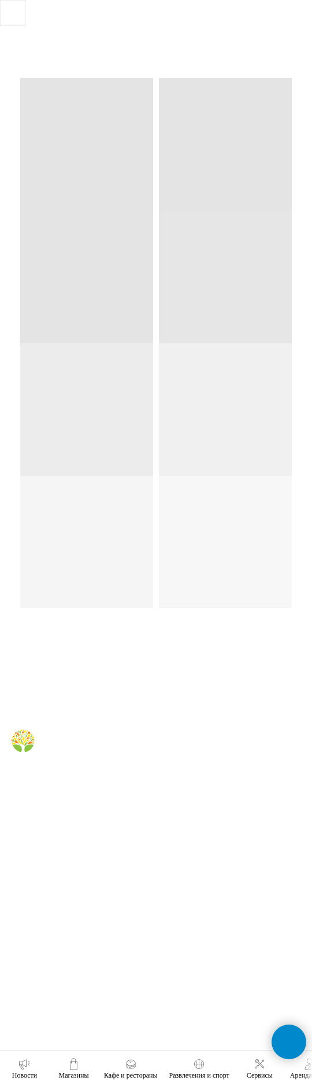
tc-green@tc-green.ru (203, 1003)
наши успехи (32, 957)
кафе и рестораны (197, 769)
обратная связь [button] (192, 874)
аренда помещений (43, 891)
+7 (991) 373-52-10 (197, 939)
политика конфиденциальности (62, 989)
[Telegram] (38, 779)
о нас (20, 874)
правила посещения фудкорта (216, 829)
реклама (25, 907)
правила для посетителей (209, 785)
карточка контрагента (46, 973)
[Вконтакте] (19, 779)
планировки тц (35, 924)
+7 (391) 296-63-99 (197, 970)
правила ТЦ (31, 940)
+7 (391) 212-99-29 (197, 906)
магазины (183, 752)
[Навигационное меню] (277, 63)
